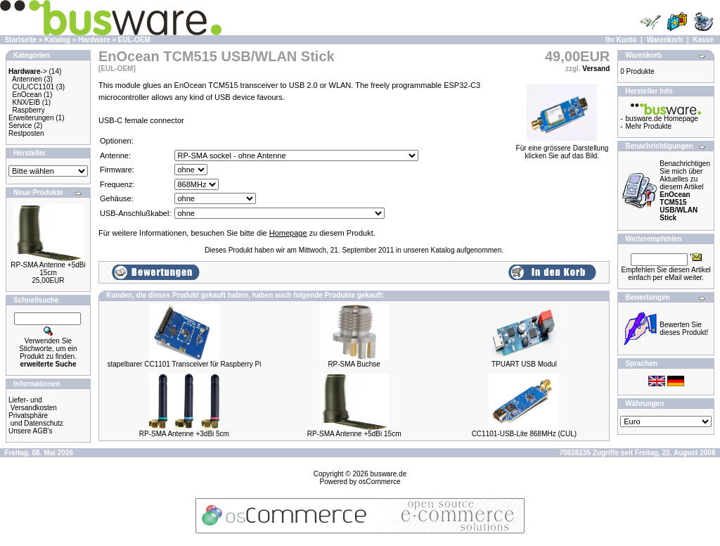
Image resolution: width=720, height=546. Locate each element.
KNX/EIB (26, 102)
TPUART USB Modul (524, 364)
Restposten (26, 133)
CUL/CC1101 (33, 87)
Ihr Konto (620, 40)
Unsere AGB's (30, 431)
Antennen (27, 79)
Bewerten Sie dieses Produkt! (684, 328)
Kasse (703, 40)
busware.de (389, 474)
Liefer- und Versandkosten (32, 404)
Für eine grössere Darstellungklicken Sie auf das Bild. (562, 149)
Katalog (57, 40)
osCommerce (379, 481)
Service (20, 125)
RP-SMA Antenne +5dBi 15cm (48, 269)
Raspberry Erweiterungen (30, 114)
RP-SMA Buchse (354, 364)
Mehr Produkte (649, 126)
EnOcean (27, 95)
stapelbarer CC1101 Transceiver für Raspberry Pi (184, 364)
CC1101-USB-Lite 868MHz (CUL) (524, 434)
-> (27, 71)
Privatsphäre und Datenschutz (35, 419)
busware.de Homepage (662, 118)
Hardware (94, 40)
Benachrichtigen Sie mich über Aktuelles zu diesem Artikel (685, 191)
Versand (596, 68)
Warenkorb (664, 40)
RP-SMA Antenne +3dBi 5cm (184, 434)
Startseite (21, 40)
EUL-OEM (134, 40)
